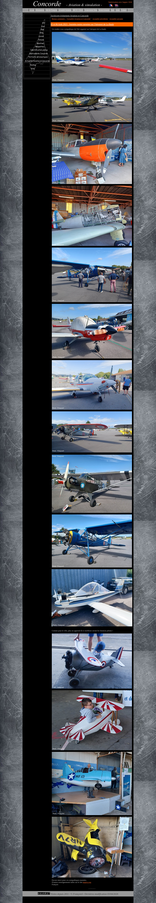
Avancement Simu (91, 10)
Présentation (40, 10)
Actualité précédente (100, 19)
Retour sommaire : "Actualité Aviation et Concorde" (71, 19)
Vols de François (51, 10)
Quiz (112, 10)
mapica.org (87, 882)
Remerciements (104, 10)
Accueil (31, 10)
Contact (124, 10)
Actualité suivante (116, 19)
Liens (118, 10)
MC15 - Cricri (78, 10)
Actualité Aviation (65, 10)
